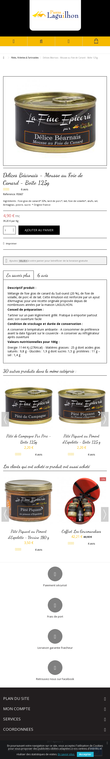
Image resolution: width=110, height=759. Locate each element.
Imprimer (11, 243)
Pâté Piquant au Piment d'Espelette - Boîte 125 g (82, 438)
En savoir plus (18, 275)
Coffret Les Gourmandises (81, 531)
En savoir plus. (66, 754)
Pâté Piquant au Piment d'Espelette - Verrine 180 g (28, 534)
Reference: (9, 194)
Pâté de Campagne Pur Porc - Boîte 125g (28, 438)
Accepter (85, 754)
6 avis (43, 275)
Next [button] (105, 419)
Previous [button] (5, 419)
